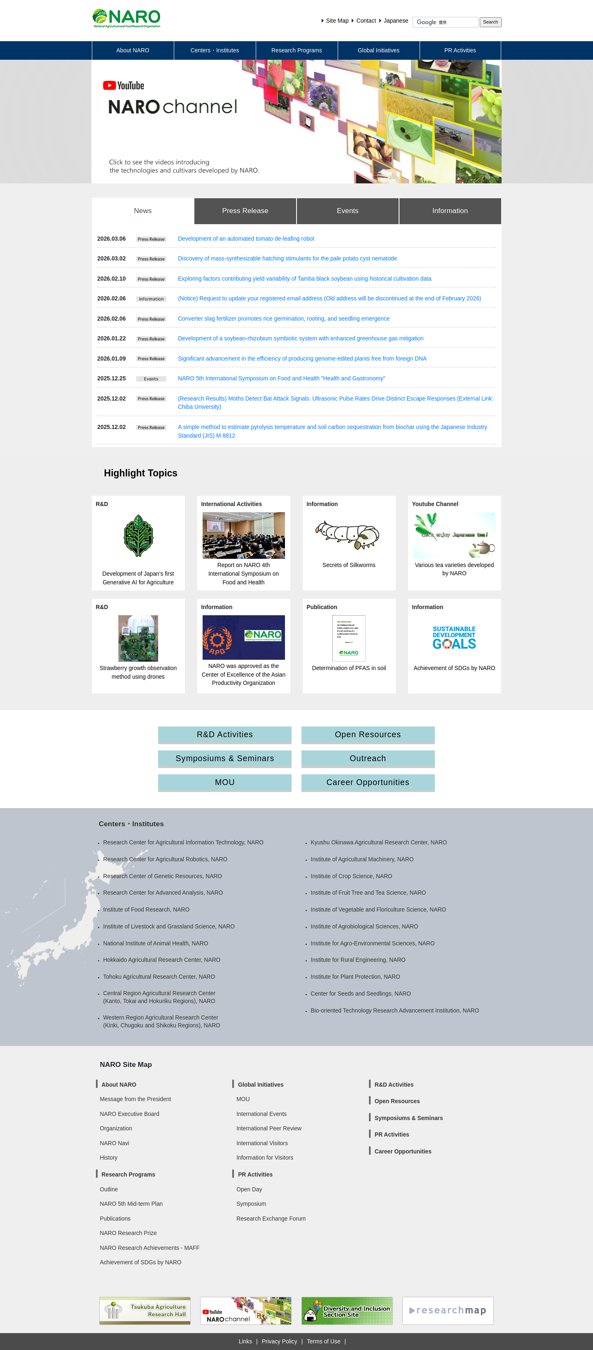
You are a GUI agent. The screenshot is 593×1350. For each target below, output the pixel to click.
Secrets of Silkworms (349, 565)
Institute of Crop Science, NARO (351, 876)
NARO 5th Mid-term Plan (131, 1203)
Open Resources (368, 734)
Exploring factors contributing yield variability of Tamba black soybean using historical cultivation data (305, 278)
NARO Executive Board (129, 1114)
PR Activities (460, 50)
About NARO (133, 50)
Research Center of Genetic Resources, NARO (162, 876)
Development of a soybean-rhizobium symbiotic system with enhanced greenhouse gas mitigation (301, 338)
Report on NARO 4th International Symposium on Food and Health (243, 573)
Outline (109, 1189)
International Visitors (262, 1143)
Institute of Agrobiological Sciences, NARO (364, 926)
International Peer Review (268, 1128)
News (143, 210)
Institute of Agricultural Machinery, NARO (362, 859)
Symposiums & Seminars (225, 758)
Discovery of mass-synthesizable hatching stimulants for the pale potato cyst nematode (287, 258)
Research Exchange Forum (271, 1218)
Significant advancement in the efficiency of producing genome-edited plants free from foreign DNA (302, 358)
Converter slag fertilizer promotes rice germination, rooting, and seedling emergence (284, 318)
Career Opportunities (368, 782)
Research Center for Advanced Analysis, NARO (163, 892)
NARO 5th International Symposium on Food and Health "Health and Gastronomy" (281, 378)
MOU (225, 782)
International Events (261, 1114)
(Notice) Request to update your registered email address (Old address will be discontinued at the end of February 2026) (329, 298)
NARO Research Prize (128, 1233)
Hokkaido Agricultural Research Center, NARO (162, 959)
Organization (116, 1128)
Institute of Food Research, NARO (146, 909)
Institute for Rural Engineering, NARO (358, 959)
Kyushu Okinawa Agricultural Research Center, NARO (379, 842)
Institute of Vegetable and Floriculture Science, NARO (378, 909)
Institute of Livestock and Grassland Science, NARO (169, 926)
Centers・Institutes (215, 50)
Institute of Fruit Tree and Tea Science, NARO (368, 892)
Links (245, 1341)
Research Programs (296, 50)
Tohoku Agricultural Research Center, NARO (159, 976)
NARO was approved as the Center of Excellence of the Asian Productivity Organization (243, 674)
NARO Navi (114, 1143)
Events (348, 210)
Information (450, 210)
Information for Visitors (264, 1157)
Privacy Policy (279, 1341)
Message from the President (135, 1099)
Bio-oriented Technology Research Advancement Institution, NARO (395, 1010)
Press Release (245, 210)
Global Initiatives (378, 50)
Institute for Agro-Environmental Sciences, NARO (373, 943)
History (109, 1157)
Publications (115, 1218)
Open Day (249, 1189)
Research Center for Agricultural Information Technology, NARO (183, 842)
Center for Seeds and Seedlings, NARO (361, 993)
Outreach (368, 758)
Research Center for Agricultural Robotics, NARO (165, 859)
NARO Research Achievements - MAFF (150, 1248)
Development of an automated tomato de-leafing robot (246, 238)
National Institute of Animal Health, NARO (155, 943)
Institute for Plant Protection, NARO (355, 976)
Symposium (251, 1203)
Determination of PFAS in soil (349, 668)
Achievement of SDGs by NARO (454, 668)
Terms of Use (323, 1341)
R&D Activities (225, 734)
